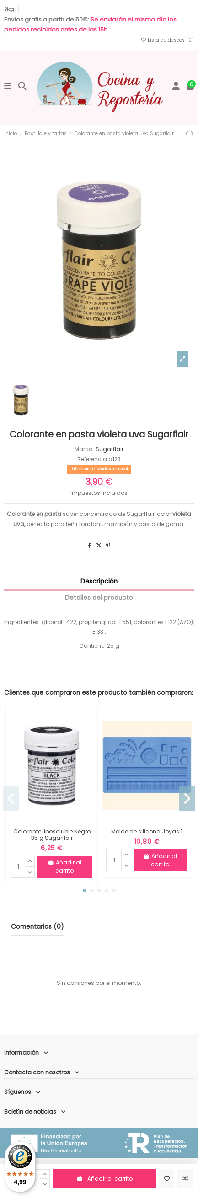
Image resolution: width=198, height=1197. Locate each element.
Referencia (92, 459)
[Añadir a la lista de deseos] (166, 1178)
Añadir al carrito (104, 1178)
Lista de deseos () (167, 39)
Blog (10, 9)
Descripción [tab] (99, 581)
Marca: (84, 449)
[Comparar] (185, 1178)
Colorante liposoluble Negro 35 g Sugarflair (52, 834)
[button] (84, 890)
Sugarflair (109, 449)
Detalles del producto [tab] (99, 597)
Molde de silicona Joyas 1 (146, 831)
